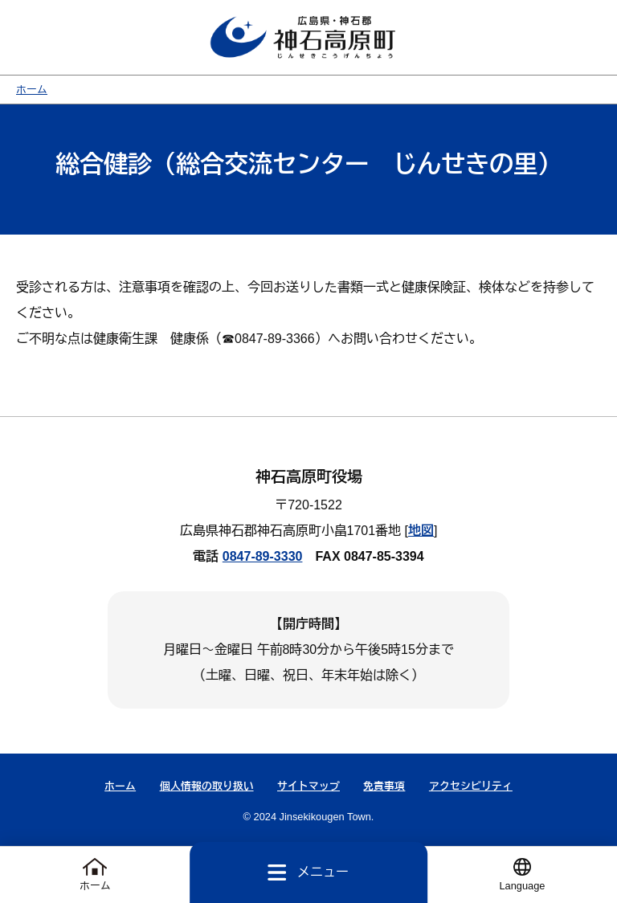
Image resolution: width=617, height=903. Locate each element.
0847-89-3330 (263, 556)
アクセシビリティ (471, 786)
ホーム (31, 90)
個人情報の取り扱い (207, 786)
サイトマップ (308, 786)
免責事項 (384, 786)
